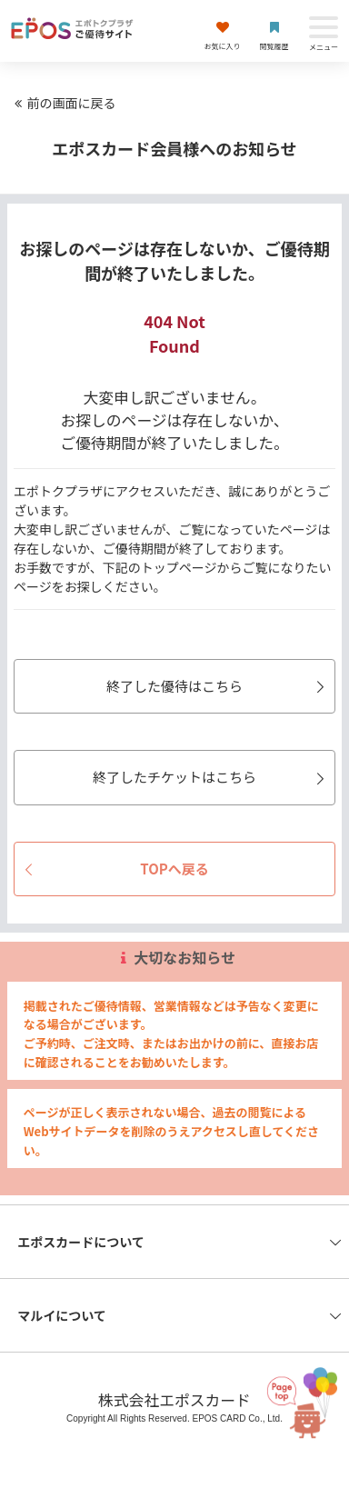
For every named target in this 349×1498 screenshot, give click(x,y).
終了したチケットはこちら (211, 776)
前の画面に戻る (62, 103)
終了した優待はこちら (218, 685)
